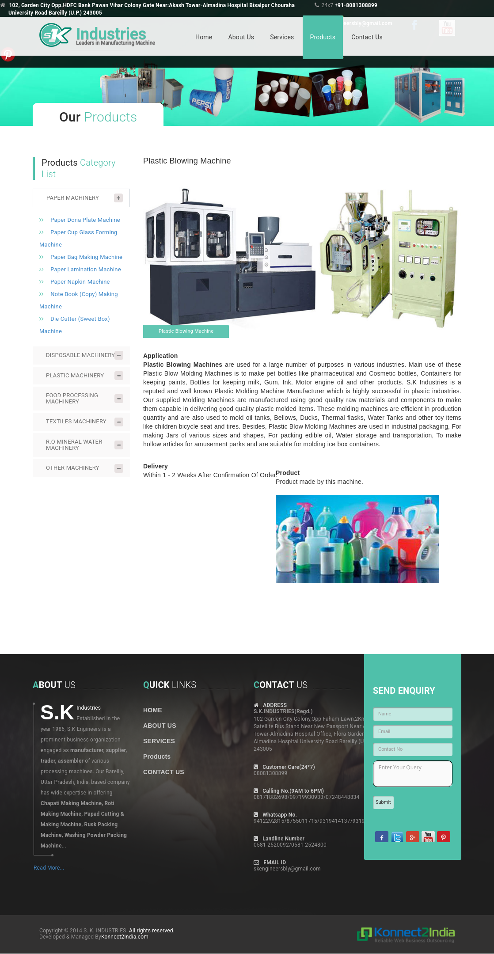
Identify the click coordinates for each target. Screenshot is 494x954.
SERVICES (159, 741)
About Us (241, 37)
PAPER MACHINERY (72, 197)
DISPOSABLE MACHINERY (80, 355)
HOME (152, 710)
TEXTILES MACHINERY (76, 421)
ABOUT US (159, 725)
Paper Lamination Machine (85, 269)
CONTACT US (163, 771)
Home (203, 37)
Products (323, 37)
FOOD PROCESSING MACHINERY (72, 398)
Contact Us (367, 37)
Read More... (49, 868)
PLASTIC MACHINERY (75, 375)
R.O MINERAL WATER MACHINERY (74, 444)
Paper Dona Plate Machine (85, 220)
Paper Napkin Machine (80, 281)
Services (282, 37)
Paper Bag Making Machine (86, 257)
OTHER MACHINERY (72, 467)
